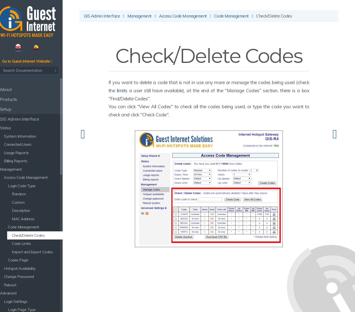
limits (148, 92)
